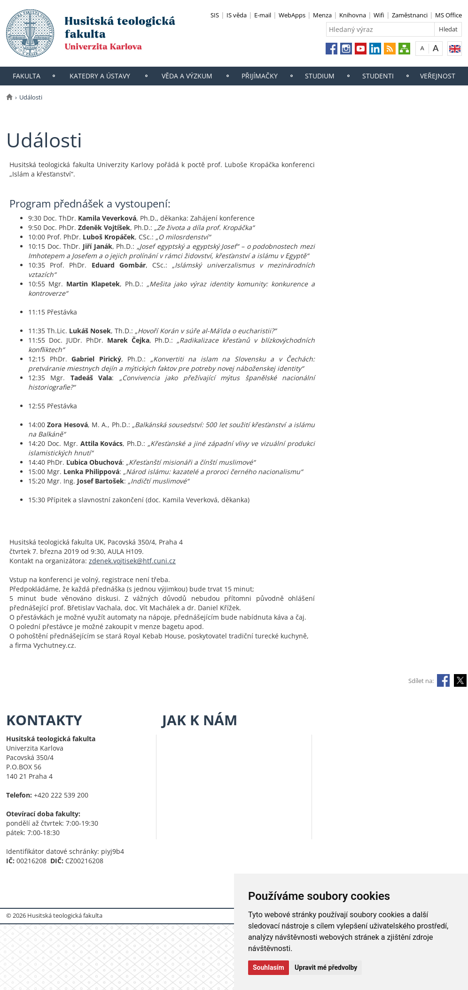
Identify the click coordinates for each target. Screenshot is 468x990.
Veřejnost (437, 75)
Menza (322, 15)
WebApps (292, 15)
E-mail (262, 15)
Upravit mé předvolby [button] (326, 967)
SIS (215, 15)
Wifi (379, 15)
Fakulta (26, 75)
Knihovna (352, 15)
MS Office (448, 15)
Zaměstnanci (410, 15)
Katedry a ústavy (100, 75)
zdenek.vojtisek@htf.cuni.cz (132, 560)
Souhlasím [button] (268, 967)
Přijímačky (260, 75)
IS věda (236, 15)
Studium (320, 75)
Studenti (378, 75)
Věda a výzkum (187, 75)
